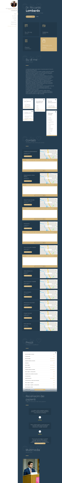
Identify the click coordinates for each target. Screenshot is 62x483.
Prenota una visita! (12, 26)
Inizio (15, 13)
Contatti (15, 18)
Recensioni (14, 22)
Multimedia (14, 24)
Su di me (14, 16)
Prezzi (15, 20)
